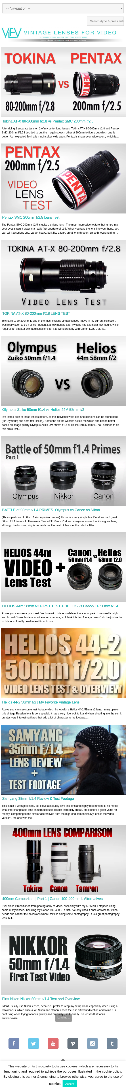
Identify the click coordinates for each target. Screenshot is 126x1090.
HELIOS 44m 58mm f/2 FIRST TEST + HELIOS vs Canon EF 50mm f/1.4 (60, 606)
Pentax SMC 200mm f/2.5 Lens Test (30, 217)
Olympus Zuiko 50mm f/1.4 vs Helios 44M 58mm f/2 (43, 410)
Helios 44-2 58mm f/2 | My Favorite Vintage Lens (41, 702)
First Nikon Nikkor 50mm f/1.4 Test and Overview (41, 999)
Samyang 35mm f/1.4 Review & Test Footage (38, 799)
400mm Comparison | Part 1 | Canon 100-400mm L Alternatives (52, 899)
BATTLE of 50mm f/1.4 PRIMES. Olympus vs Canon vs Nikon (51, 510)
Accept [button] (69, 1084)
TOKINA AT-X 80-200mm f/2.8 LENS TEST (36, 313)
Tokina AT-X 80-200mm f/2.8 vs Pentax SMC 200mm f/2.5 (48, 121)
